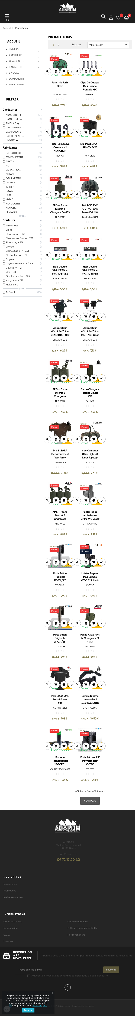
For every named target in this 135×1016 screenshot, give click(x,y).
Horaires (8, 941)
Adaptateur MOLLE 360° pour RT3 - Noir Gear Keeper (90, 332)
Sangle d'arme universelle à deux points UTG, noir (90, 700)
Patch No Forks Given (60, 84)
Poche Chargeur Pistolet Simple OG (90, 393)
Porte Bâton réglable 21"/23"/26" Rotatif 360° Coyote (60, 639)
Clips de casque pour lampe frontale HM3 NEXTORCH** (90, 87)
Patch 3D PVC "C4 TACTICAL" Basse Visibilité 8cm (90, 209)
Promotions (10, 891)
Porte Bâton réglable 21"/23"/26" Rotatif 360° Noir (60, 577)
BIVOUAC (14, 73)
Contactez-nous (13, 921)
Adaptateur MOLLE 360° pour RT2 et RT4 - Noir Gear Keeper (59, 332)
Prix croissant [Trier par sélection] (108, 44)
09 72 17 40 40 (68, 860)
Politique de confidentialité (83, 928)
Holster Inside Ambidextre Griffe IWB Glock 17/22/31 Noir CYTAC (90, 516)
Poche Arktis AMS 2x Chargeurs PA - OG (90, 638)
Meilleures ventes (13, 897)
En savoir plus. (40, 1005)
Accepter (28, 1010)
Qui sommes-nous (78, 921)
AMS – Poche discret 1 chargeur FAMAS (60, 209)
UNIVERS (13, 49)
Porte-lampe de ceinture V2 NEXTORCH (60, 147)
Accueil (13, 41)
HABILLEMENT (16, 84)
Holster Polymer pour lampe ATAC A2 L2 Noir (90, 577)
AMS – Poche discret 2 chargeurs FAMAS (60, 393)
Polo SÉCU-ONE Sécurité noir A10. (60, 699)
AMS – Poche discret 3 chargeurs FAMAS (60, 516)
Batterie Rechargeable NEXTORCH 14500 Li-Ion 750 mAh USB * (60, 761)
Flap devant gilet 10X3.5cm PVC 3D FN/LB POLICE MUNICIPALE (90, 271)
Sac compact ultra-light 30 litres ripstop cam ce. (90, 455)
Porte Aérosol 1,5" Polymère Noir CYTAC (90, 761)
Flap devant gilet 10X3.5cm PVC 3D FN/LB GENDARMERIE (60, 271)
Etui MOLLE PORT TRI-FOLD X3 (90, 146)
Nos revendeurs (76, 935)
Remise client (11, 928)
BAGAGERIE (15, 67)
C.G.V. (7, 935)
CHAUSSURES (16, 61)
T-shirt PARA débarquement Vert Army (60, 454)
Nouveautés (10, 884)
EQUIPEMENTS (16, 79)
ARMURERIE (15, 55)
